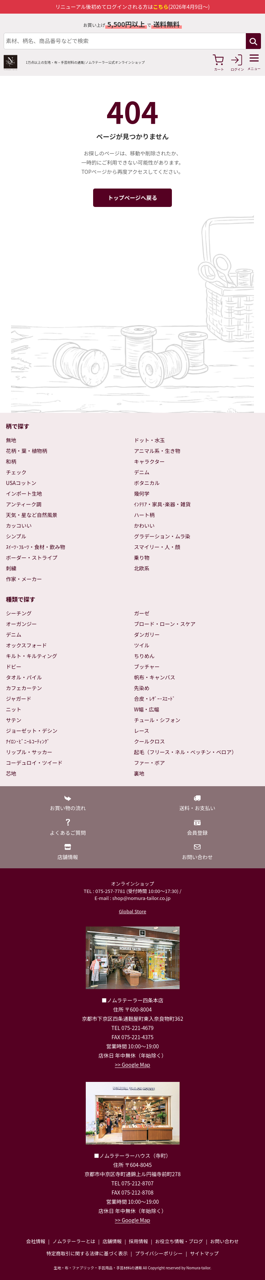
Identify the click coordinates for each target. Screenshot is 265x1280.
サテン (13, 720)
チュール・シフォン (157, 720)
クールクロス (149, 741)
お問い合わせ (224, 1241)
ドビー (13, 666)
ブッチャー (147, 666)
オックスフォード (26, 645)
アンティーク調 (24, 504)
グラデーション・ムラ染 (162, 536)
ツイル (141, 645)
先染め (141, 688)
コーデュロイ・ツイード (34, 762)
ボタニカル (147, 482)
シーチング (19, 613)
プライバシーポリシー (159, 1253)
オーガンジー (21, 623)
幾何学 (141, 493)
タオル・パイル (24, 677)
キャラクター (149, 461)
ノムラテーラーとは (74, 1241)
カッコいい (19, 525)
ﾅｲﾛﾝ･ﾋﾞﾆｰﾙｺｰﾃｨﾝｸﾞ (28, 741)
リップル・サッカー (29, 752)
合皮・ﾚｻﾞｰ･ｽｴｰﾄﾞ (154, 698)
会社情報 (35, 1241)
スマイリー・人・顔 (157, 547)
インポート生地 (24, 493)
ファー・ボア (149, 762)
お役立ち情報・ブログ (179, 1241)
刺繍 (11, 568)
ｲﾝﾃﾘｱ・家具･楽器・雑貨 (162, 504)
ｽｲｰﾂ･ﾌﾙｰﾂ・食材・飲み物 (35, 547)
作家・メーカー (24, 579)
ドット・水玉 (149, 440)
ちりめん (144, 656)
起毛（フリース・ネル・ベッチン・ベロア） (185, 752)
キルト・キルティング (31, 656)
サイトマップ (204, 1253)
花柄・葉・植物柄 (26, 450)
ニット (13, 709)
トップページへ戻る (133, 197)
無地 (11, 440)
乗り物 (141, 557)
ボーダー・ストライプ (31, 557)
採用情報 (138, 1241)
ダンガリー (147, 634)
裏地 (139, 773)
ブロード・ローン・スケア (164, 623)
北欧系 (141, 568)
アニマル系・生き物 (157, 450)
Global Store (132, 911)
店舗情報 (111, 1241)
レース (141, 730)
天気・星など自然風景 (31, 514)
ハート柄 (144, 514)
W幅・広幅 (146, 709)
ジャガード (18, 698)
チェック (16, 472)
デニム (141, 472)
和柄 (11, 461)
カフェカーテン (24, 688)
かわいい (144, 525)
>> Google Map (132, 1064)
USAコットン (21, 482)
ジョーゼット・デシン (31, 730)
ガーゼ (141, 613)
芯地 (11, 773)
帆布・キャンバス (154, 677)
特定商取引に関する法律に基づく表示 (87, 1253)
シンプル (16, 536)
